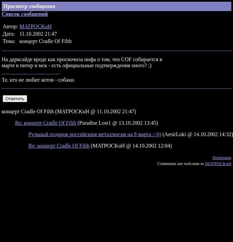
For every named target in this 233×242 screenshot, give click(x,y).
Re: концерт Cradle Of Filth (45, 123)
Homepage (222, 157)
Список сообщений (25, 14)
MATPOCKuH (35, 26)
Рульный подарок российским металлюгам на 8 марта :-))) (94, 134)
